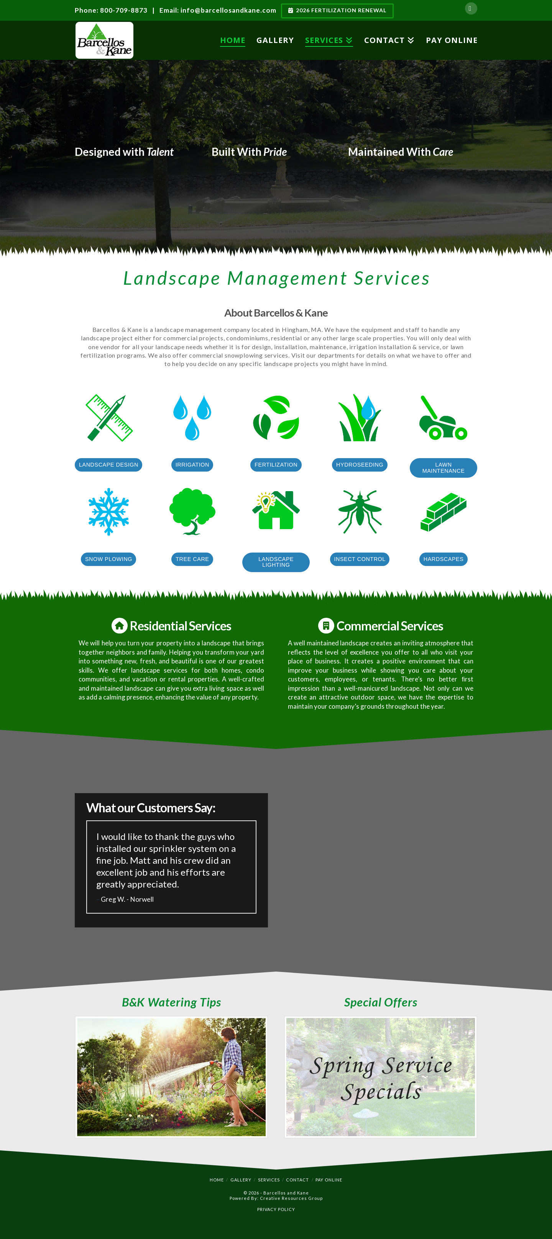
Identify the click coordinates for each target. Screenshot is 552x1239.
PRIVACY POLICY (276, 1209)
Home (217, 1179)
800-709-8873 (124, 10)
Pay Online (328, 1179)
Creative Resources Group (291, 1198)
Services (269, 1179)
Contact (297, 1179)
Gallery (240, 1179)
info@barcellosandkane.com (228, 10)
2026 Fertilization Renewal (337, 10)
